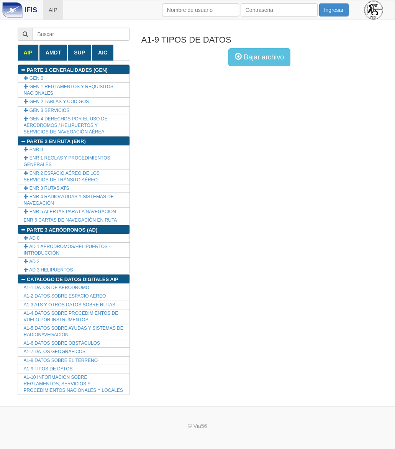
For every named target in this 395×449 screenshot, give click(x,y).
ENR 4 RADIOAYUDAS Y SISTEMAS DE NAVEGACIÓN (69, 200)
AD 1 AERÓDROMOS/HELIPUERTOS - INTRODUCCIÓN (67, 250)
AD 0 (31, 238)
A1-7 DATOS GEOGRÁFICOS (55, 351)
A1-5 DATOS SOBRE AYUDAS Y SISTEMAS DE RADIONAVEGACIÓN (73, 331)
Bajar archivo (259, 57)
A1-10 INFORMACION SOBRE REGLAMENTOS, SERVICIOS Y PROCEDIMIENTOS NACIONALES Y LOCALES (73, 384)
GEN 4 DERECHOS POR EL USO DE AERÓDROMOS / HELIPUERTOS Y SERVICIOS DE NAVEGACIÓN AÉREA (66, 125)
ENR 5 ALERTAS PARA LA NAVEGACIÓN (70, 211)
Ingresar (334, 10)
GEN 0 (33, 78)
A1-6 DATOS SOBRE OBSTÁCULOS (62, 343)
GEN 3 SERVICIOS (47, 110)
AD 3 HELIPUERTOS (48, 270)
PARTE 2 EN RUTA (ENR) (53, 141)
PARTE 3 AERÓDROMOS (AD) (59, 230)
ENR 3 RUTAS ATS (46, 188)
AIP (53, 10)
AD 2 (31, 261)
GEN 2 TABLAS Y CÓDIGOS (56, 101)
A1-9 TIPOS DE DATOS (48, 369)
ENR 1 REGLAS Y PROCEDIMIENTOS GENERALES (67, 161)
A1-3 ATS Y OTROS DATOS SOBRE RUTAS (69, 305)
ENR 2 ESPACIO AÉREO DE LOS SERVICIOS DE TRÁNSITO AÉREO (62, 177)
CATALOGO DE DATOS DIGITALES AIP (69, 279)
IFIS (31, 10)
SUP (79, 52)
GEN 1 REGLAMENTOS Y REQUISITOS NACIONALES (69, 90)
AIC (102, 52)
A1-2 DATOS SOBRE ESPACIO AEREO (65, 296)
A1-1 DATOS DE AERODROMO (57, 287)
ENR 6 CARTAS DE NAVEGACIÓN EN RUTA (70, 220)
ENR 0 (33, 149)
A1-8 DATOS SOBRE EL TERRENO (61, 360)
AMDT (53, 52)
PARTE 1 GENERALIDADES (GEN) (64, 70)
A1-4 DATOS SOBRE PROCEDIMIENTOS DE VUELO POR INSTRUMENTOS (71, 316)
